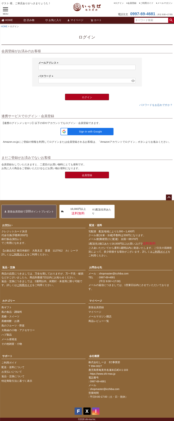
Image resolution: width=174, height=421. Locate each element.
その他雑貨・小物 (11, 343)
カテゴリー (8, 300)
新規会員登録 (96, 307)
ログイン (119, 3)
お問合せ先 (95, 267)
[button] (87, 131)
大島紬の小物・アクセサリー (18, 330)
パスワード (46, 76)
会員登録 (132, 3)
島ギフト (6, 307)
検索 (171, 20)
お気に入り (53, 20)
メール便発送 (9, 339)
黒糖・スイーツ (10, 316)
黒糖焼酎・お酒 (10, 321)
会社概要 (94, 356)
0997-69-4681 (142, 13)
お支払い (7, 225)
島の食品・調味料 (11, 311)
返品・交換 (8, 267)
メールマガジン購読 (99, 316)
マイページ (75, 20)
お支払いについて (11, 371)
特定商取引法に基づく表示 (16, 380)
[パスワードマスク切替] (132, 80)
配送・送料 (95, 225)
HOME (7, 20)
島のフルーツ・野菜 (12, 325)
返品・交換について (12, 376)
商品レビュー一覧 (98, 321)
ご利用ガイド (146, 3)
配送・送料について (12, 367)
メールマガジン (165, 3)
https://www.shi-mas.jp (102, 373)
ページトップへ (169, 197)
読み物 (28, 20)
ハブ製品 (6, 334)
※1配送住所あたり (86, 211)
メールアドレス (49, 62)
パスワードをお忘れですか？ (156, 104)
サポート (7, 356)
